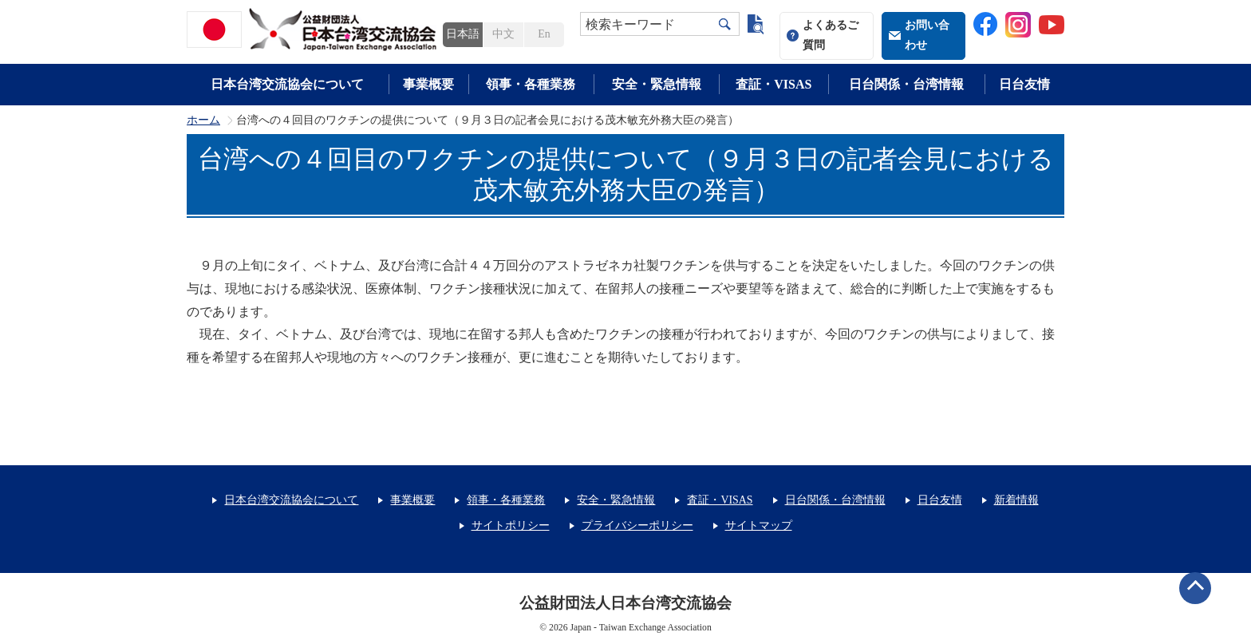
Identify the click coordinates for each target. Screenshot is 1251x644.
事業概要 (428, 84)
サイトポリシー (511, 525)
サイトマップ (758, 525)
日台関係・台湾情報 (906, 84)
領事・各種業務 (530, 84)
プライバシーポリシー (637, 525)
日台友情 (1024, 84)
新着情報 (1016, 500)
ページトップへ (1195, 588)
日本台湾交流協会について (287, 84)
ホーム (203, 120)
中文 (503, 34)
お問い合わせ (927, 35)
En (544, 34)
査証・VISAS (773, 84)
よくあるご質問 (830, 35)
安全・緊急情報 (656, 84)
